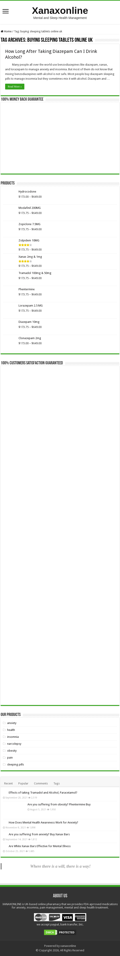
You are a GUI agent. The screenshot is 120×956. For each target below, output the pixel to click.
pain (10, 757)
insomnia (13, 736)
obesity (12, 750)
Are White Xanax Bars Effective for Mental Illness (40, 846)
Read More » (15, 86)
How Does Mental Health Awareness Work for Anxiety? (43, 822)
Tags (56, 783)
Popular (23, 783)
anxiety (11, 723)
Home (6, 31)
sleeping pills (15, 764)
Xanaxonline (60, 10)
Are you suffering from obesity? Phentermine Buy (59, 804)
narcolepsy (14, 743)
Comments (41, 783)
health (11, 730)
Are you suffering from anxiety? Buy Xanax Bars (39, 834)
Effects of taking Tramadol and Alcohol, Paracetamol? (43, 792)
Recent (8, 783)
